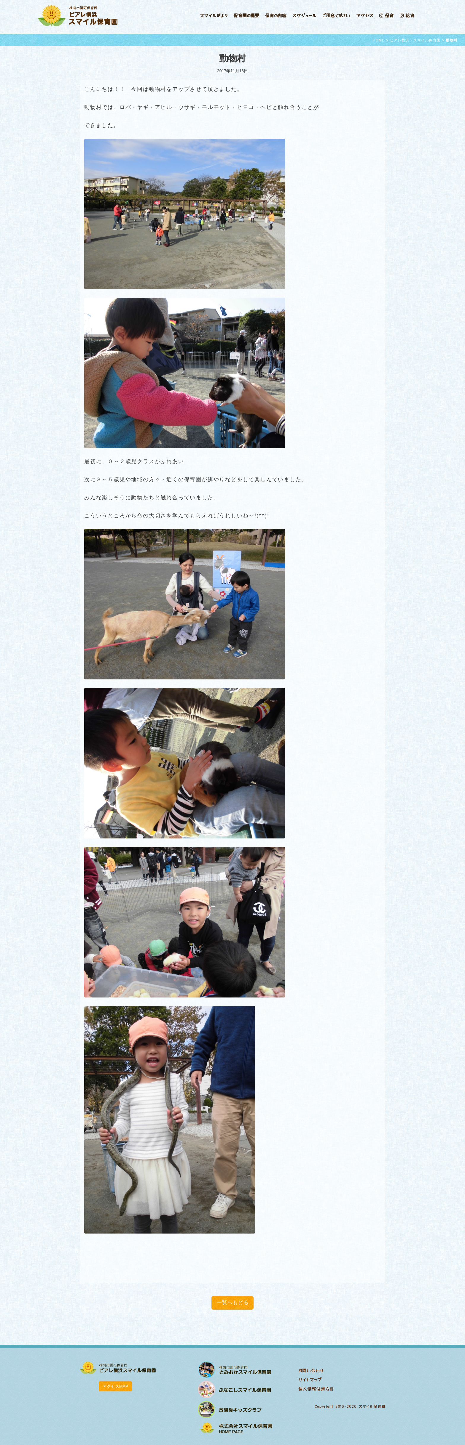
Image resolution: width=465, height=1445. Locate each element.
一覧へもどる (232, 1303)
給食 (407, 15)
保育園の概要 (246, 15)
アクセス (364, 15)
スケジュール (304, 15)
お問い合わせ (311, 1370)
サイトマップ (309, 1379)
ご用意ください (336, 15)
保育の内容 (275, 15)
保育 (386, 15)
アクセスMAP (115, 1386)
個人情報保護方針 (316, 1388)
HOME (378, 40)
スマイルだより (213, 15)
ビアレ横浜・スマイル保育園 (415, 40)
